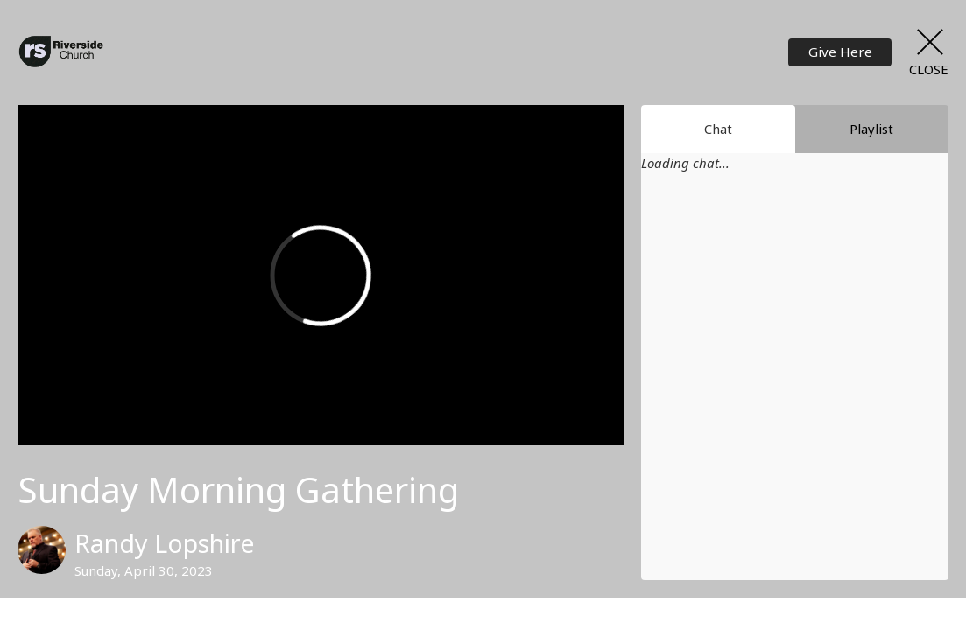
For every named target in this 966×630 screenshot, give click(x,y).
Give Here (840, 51)
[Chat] (794, 387)
